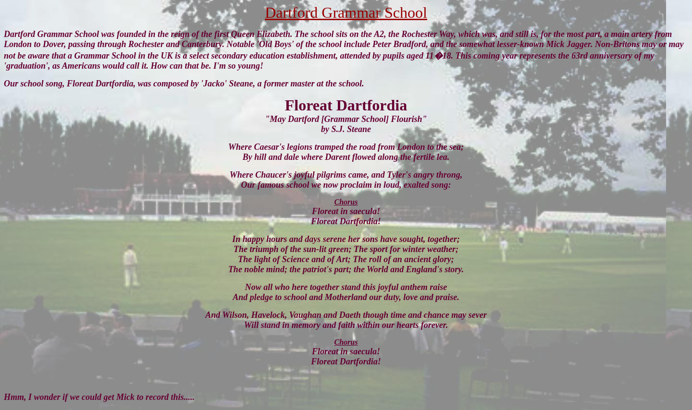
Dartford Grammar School (346, 12)
